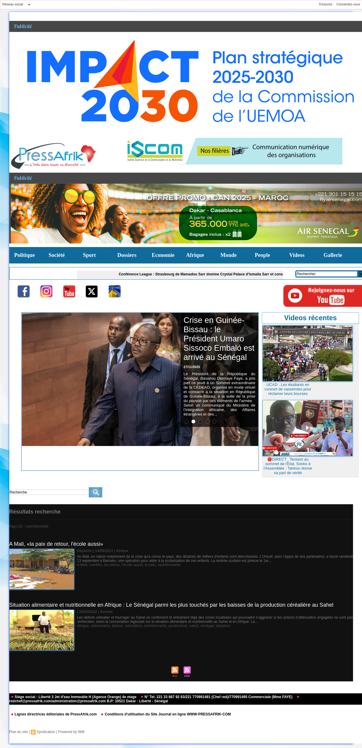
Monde (229, 255)
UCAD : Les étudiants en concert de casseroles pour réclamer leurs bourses (288, 389)
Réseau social (12, 4)
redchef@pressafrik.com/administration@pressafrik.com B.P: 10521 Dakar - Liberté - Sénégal (154, 699)
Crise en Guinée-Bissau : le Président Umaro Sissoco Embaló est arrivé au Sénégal (219, 339)
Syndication (45, 732)
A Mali (82, 565)
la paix (150, 565)
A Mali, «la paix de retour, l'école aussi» (56, 544)
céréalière (133, 626)
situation (223, 626)
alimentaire (100, 626)
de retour (111, 565)
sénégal (207, 626)
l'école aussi (132, 565)
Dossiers (127, 255)
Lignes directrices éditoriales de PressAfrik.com (54, 714)
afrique (83, 626)
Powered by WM (71, 732)
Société (57, 255)
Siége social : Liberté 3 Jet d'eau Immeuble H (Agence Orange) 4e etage (74, 697)
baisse (117, 626)
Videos (297, 255)
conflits (95, 565)
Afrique (195, 255)
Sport (89, 255)
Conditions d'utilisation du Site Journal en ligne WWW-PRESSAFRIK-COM (166, 714)
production (178, 626)
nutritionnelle (169, 565)
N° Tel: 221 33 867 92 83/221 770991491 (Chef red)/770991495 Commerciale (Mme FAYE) (217, 697)
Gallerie (333, 255)
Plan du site (18, 732)
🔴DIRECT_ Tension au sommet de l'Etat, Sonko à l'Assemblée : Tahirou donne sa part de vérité (288, 466)
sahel (193, 626)
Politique (24, 255)
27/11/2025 (192, 367)
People (262, 255)
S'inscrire (325, 4)
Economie (163, 255)
